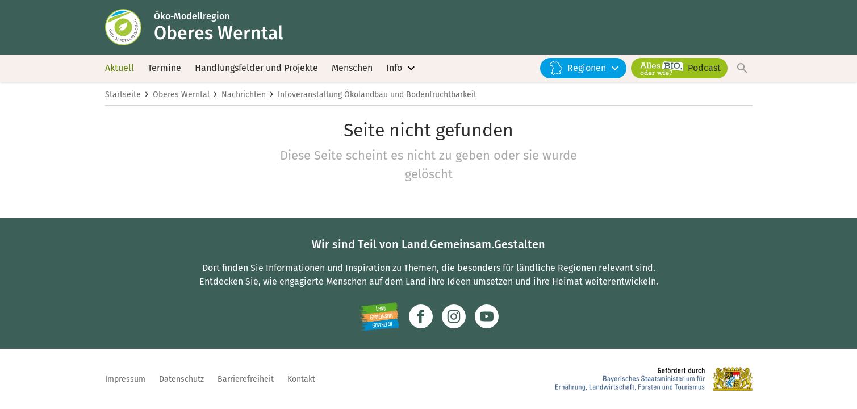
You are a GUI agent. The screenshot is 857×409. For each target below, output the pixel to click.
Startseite (123, 94)
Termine (164, 67)
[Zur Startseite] (129, 27)
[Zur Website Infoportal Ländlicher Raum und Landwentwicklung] (379, 316)
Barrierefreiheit (246, 379)
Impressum (125, 379)
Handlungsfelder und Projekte (256, 67)
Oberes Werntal (181, 94)
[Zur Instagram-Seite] (454, 316)
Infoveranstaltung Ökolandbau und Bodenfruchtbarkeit (377, 94)
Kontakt (301, 379)
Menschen (352, 67)
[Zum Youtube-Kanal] (487, 316)
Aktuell (119, 67)
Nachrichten (243, 94)
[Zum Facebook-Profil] (421, 316)
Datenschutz (181, 379)
